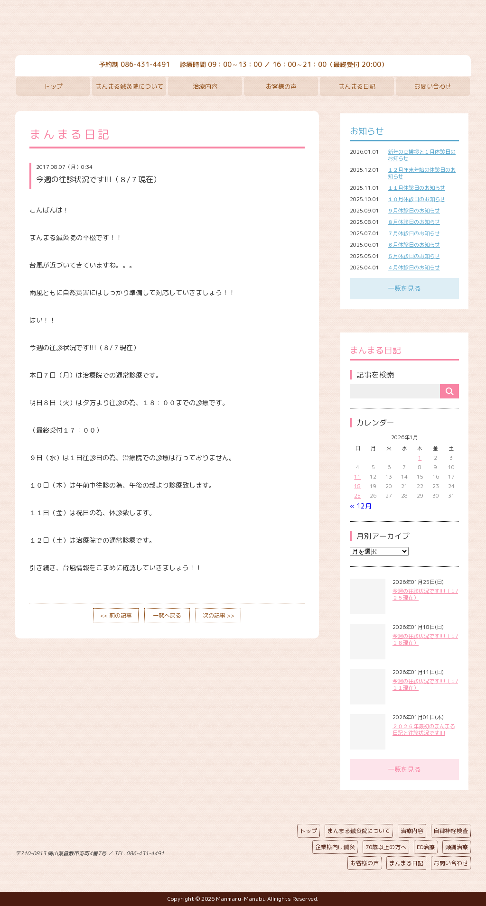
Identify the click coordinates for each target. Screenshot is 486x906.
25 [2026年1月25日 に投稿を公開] (357, 495)
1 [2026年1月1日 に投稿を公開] (419, 458)
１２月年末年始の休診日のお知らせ (422, 173)
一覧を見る (404, 288)
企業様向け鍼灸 (335, 847)
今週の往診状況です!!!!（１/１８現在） (425, 639)
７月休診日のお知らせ (414, 233)
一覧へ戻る (167, 615)
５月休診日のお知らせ (414, 256)
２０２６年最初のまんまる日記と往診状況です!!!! (424, 729)
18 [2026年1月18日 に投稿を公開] (357, 486)
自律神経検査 (451, 831)
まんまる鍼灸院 (243, 28)
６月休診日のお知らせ (414, 245)
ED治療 (426, 847)
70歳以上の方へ (385, 847)
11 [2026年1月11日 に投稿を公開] (357, 477)
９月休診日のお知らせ (414, 210)
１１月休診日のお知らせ (416, 188)
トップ (53, 86)
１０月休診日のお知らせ (416, 199)
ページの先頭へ (236, 851)
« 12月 (361, 505)
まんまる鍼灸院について (129, 86)
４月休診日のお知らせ (414, 267)
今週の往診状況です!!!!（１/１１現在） (425, 684)
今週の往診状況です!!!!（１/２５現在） (425, 594)
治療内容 (205, 86)
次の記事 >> (218, 615)
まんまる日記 (356, 86)
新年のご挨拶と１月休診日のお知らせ (422, 155)
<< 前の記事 (116, 615)
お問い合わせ (432, 86)
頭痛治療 (456, 847)
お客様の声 (281, 86)
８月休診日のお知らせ (414, 222)
